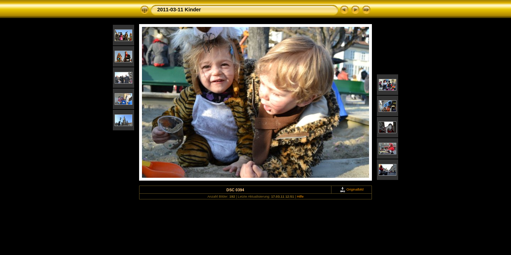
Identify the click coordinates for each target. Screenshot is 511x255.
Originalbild (352, 189)
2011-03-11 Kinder (179, 9)
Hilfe (300, 196)
